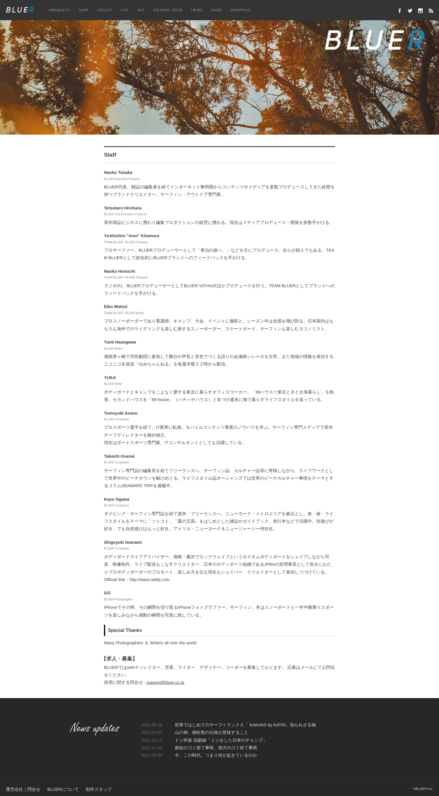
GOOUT (104, 10)
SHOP (216, 10)
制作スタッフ (99, 789)
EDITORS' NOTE (168, 10)
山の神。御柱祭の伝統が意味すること (211, 732)
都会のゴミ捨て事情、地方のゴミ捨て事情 (216, 747)
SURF (84, 10)
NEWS (196, 10)
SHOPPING (240, 10)
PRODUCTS (59, 10)
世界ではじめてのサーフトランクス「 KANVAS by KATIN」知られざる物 (245, 725)
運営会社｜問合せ (23, 789)
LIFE (125, 10)
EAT (141, 10)
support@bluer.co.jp (165, 682)
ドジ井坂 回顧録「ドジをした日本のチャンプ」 (221, 740)
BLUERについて (63, 789)
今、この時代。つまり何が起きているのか (216, 755)
